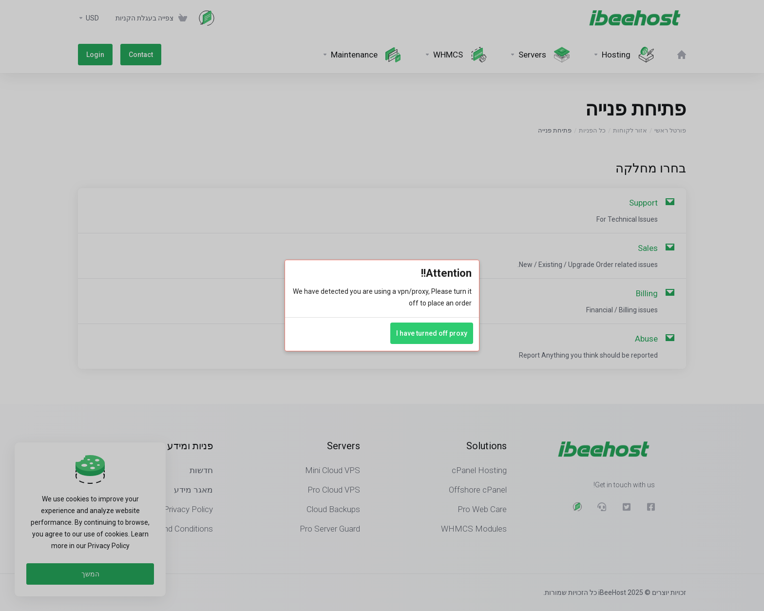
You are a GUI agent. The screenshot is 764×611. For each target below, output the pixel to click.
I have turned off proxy (431, 333)
